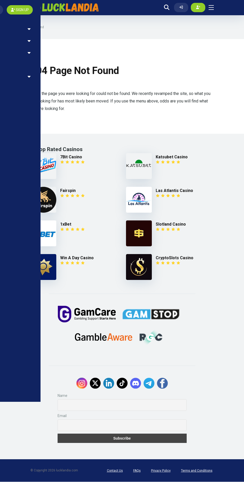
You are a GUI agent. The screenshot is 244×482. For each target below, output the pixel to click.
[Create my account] (198, 7)
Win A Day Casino (77, 258)
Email (62, 416)
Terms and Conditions (196, 471)
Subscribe (122, 438)
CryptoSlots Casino (174, 258)
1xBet (65, 224)
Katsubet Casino (172, 157)
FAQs (137, 471)
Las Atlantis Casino (174, 190)
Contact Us (115, 471)
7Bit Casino (71, 157)
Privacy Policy (161, 471)
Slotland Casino (171, 224)
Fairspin (68, 190)
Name (62, 396)
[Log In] (181, 7)
